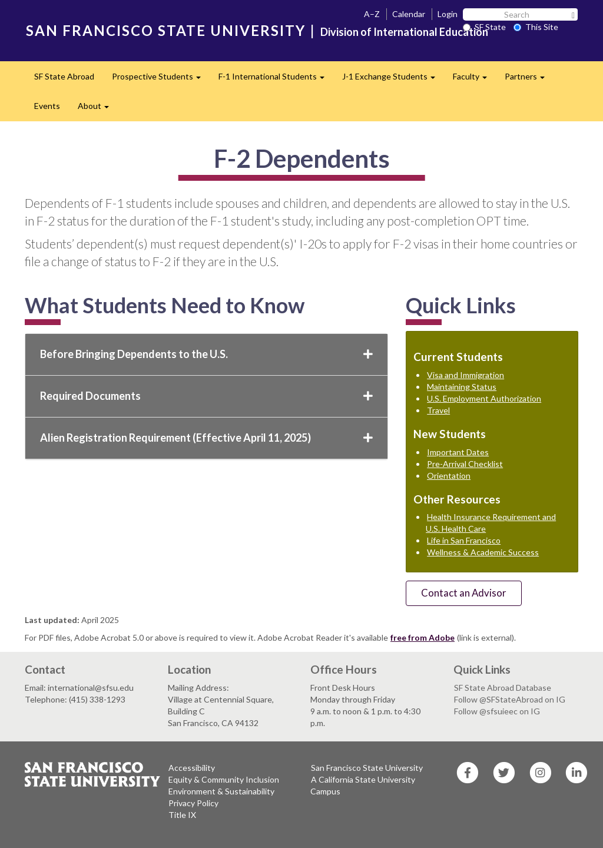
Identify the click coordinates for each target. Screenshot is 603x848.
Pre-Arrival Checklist (465, 464)
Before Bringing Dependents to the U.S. (206, 353)
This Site (535, 27)
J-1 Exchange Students (393, 79)
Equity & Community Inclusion (223, 779)
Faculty (474, 79)
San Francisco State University (367, 768)
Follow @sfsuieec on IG (497, 711)
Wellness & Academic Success (483, 552)
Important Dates (458, 452)
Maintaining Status (461, 387)
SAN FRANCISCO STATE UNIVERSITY (166, 30)
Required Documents (206, 395)
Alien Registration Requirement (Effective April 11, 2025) (206, 437)
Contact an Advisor (463, 593)
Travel (438, 410)
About (98, 109)
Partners (529, 79)
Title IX (182, 815)
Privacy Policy (193, 803)
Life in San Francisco (464, 540)
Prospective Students (161, 79)
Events (47, 106)
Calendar (408, 14)
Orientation (449, 476)
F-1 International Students (275, 79)
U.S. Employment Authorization (484, 398)
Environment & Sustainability (221, 791)
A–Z (372, 14)
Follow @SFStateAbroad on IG (509, 699)
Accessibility (191, 768)
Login (448, 14)
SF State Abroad (64, 76)
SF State (484, 27)
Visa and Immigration (465, 375)
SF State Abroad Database (502, 688)
